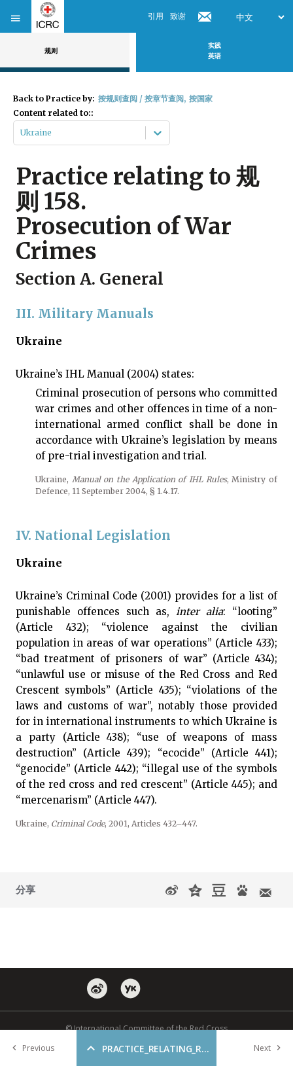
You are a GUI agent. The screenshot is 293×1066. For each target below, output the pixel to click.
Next (270, 1048)
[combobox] (21, 133)
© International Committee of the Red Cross (146, 1028)
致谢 (178, 16)
